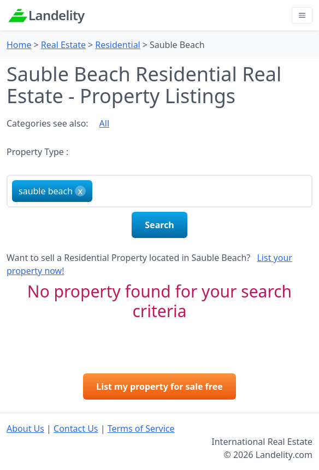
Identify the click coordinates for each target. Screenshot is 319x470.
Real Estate (63, 45)
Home (19, 45)
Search (159, 225)
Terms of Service (141, 429)
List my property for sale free (159, 386)
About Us (25, 429)
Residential (117, 45)
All (104, 123)
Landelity (56, 15)
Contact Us (76, 429)
